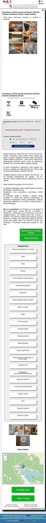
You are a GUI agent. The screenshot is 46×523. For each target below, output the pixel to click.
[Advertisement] (23, 73)
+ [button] (5, 456)
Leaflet (31, 483)
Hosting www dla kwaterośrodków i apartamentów (30, 505)
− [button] (5, 459)
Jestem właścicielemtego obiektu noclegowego (11, 505)
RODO (21, 520)
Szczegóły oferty (23, 490)
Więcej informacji (31, 238)
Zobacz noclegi (23, 498)
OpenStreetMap (39, 483)
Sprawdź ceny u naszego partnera (31, 232)
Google (28, 515)
